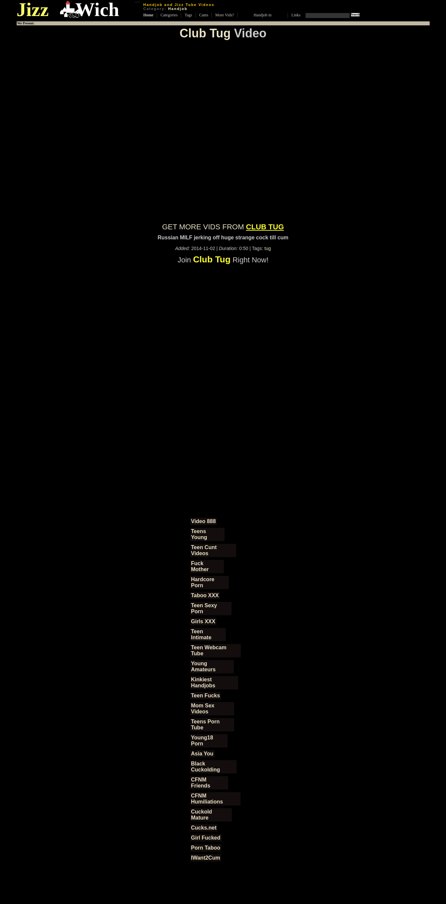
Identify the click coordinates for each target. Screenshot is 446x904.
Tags (188, 15)
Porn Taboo (205, 848)
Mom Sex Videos (202, 708)
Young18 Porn (202, 740)
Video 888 (203, 521)
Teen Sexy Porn (204, 608)
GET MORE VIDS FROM (223, 227)
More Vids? (224, 15)
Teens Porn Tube (205, 724)
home (137, 2)
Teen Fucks (205, 695)
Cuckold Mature (201, 815)
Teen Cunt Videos (204, 550)
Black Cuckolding (205, 766)
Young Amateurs (203, 666)
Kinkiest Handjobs (203, 682)
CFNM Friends (200, 782)
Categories (168, 15)
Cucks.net (203, 828)
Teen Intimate (201, 634)
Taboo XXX (205, 595)
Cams (203, 15)
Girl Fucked (205, 838)
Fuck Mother (200, 566)
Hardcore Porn (202, 582)
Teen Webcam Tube (209, 650)
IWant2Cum (205, 858)
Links (295, 15)
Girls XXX (203, 621)
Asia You (202, 753)
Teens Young (199, 534)
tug (268, 248)
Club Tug (205, 33)
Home (148, 15)
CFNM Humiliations (207, 799)
